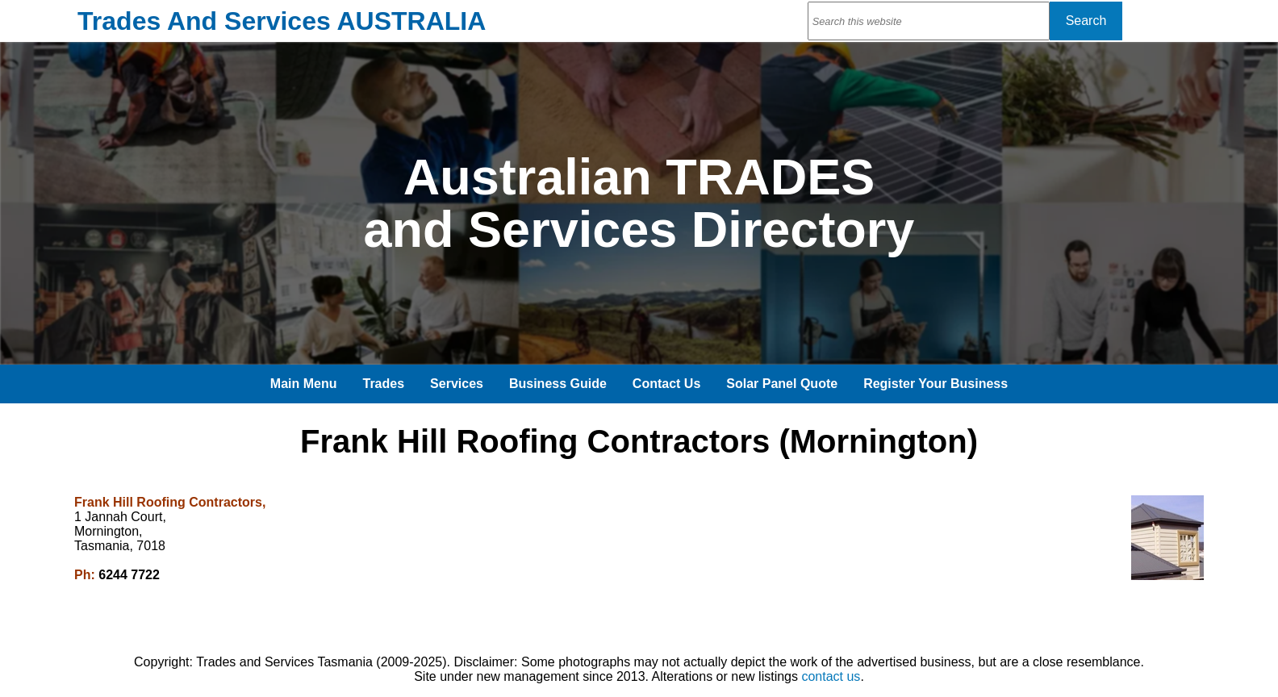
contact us (830, 676)
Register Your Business (935, 383)
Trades (384, 383)
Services (456, 383)
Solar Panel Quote (781, 383)
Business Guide (558, 383)
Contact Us (666, 383)
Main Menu (303, 383)
